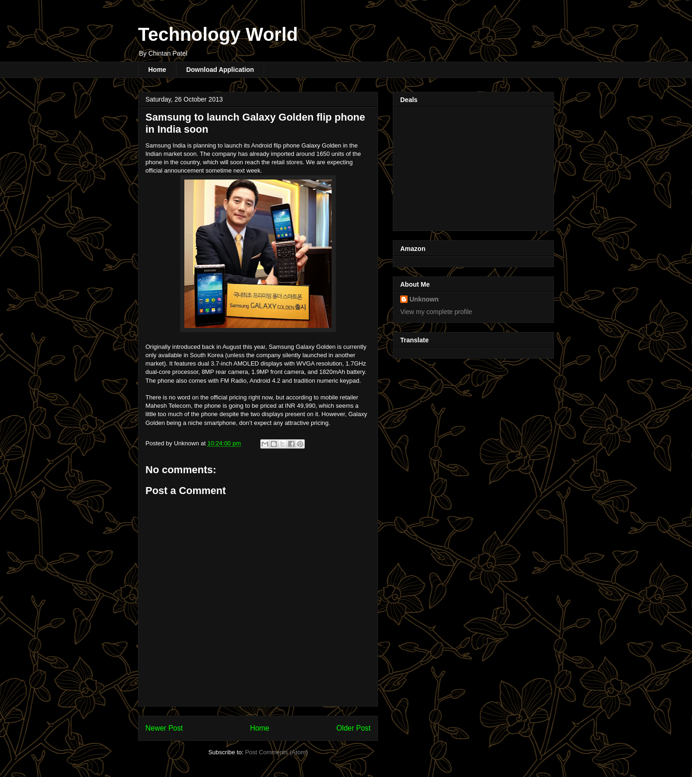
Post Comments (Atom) (276, 752)
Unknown (424, 299)
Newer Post (164, 728)
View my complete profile (436, 311)
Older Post (353, 728)
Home (157, 69)
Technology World (218, 34)
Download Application (220, 69)
